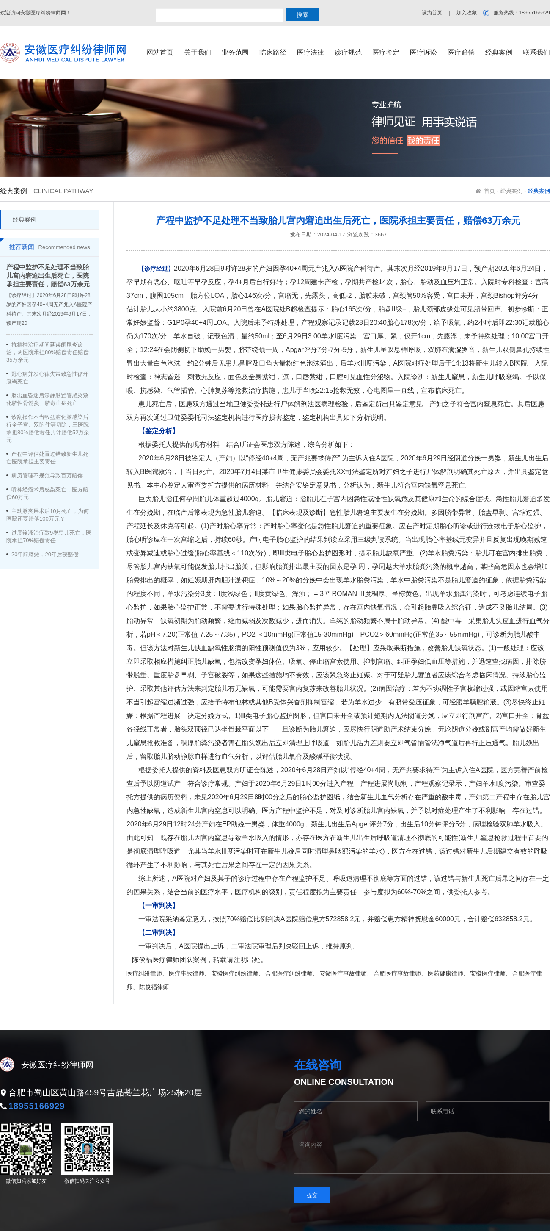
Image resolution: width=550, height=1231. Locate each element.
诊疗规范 (348, 52)
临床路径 (272, 52)
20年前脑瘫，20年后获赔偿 (45, 554)
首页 (489, 191)
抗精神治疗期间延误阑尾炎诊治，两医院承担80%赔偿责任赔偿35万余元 (47, 352)
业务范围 (235, 52)
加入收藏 (466, 13)
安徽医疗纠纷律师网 (57, 1064)
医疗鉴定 (385, 52)
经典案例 (498, 52)
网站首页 (159, 52)
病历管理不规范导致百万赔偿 (47, 475)
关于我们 (197, 52)
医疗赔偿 (461, 52)
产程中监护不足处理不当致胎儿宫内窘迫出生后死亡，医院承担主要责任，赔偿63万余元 (48, 275)
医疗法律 (310, 52)
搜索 (302, 14)
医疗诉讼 (423, 52)
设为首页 (432, 13)
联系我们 (536, 52)
